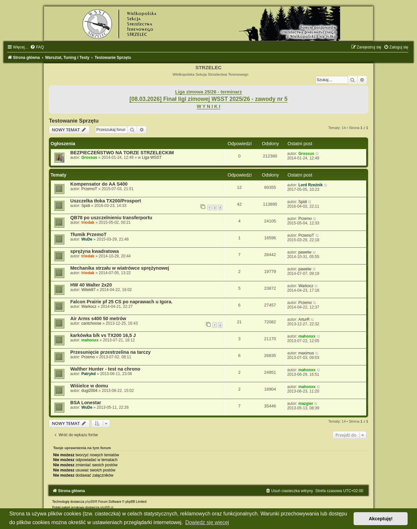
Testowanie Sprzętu (74, 121)
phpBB (90, 501)
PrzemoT (89, 189)
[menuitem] (37, 47)
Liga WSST (151, 157)
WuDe (86, 239)
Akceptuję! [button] (381, 518)
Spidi (85, 205)
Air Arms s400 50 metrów (98, 318)
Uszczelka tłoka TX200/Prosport (105, 200)
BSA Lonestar (85, 402)
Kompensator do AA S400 (98, 184)
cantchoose (91, 323)
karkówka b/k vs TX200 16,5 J (103, 335)
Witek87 (88, 289)
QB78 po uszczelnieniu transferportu (111, 217)
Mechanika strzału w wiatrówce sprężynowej (119, 268)
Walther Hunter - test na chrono (105, 369)
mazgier (305, 403)
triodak (87, 222)
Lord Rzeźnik (310, 185)
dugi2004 (89, 390)
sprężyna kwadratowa (94, 251)
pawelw (304, 252)
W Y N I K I (208, 106)
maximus (306, 353)
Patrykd (88, 374)
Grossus (89, 157)
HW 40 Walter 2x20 (91, 284)
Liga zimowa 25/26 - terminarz (208, 91)
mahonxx (89, 340)
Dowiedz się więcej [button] (207, 522)
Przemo (305, 218)
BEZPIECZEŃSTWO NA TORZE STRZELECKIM (122, 152)
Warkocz (305, 286)
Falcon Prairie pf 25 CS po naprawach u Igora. (121, 301)
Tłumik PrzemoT (88, 234)
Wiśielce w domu (89, 385)
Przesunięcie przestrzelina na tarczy (110, 352)
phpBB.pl (107, 507)
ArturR (304, 319)
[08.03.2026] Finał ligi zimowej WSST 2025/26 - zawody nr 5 (208, 99)
